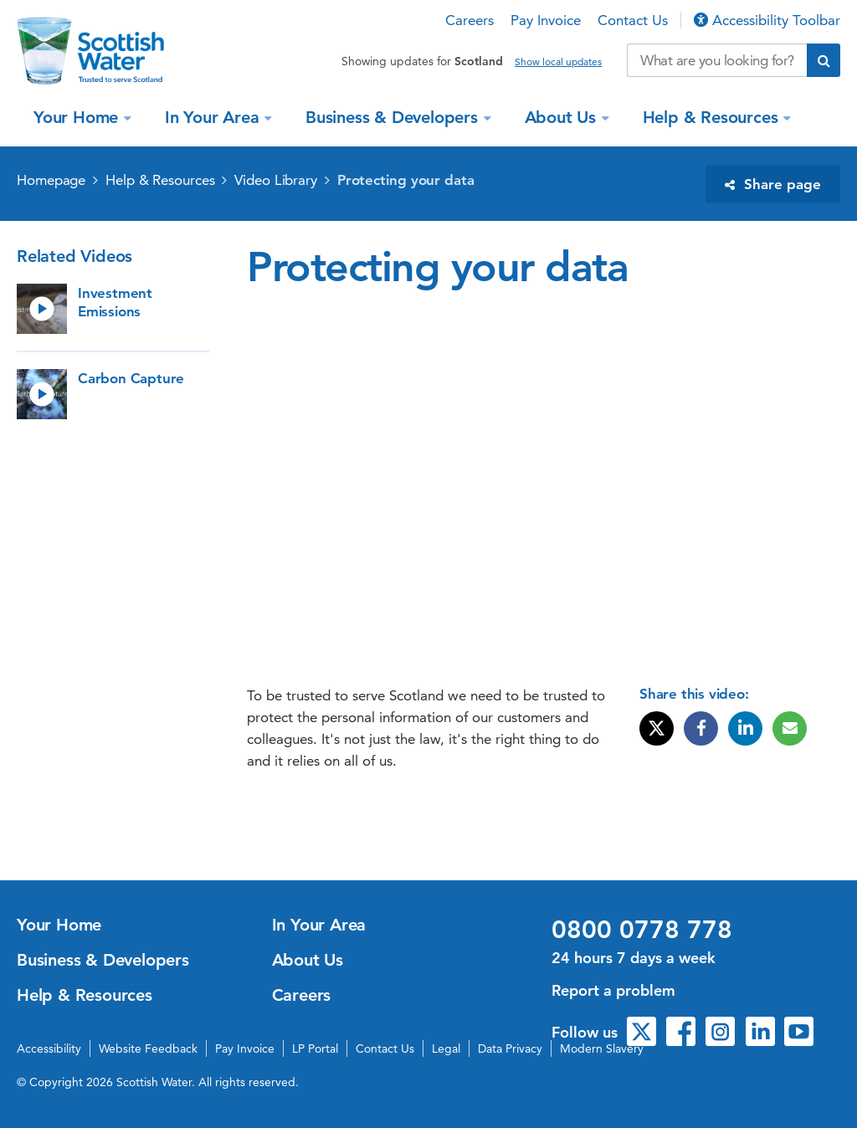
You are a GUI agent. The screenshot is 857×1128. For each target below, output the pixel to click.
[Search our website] (717, 60)
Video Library (275, 180)
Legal (446, 1048)
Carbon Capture (131, 378)
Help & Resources (713, 117)
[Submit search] (823, 60)
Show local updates (558, 62)
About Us (563, 117)
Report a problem (613, 990)
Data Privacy (510, 1048)
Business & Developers (394, 117)
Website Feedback (148, 1048)
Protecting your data (406, 180)
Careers (469, 20)
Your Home (78, 117)
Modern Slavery (602, 1048)
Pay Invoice (546, 20)
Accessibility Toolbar (767, 20)
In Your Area (214, 117)
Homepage (51, 180)
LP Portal (315, 1048)
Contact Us (633, 20)
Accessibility (49, 1048)
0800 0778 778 (642, 930)
